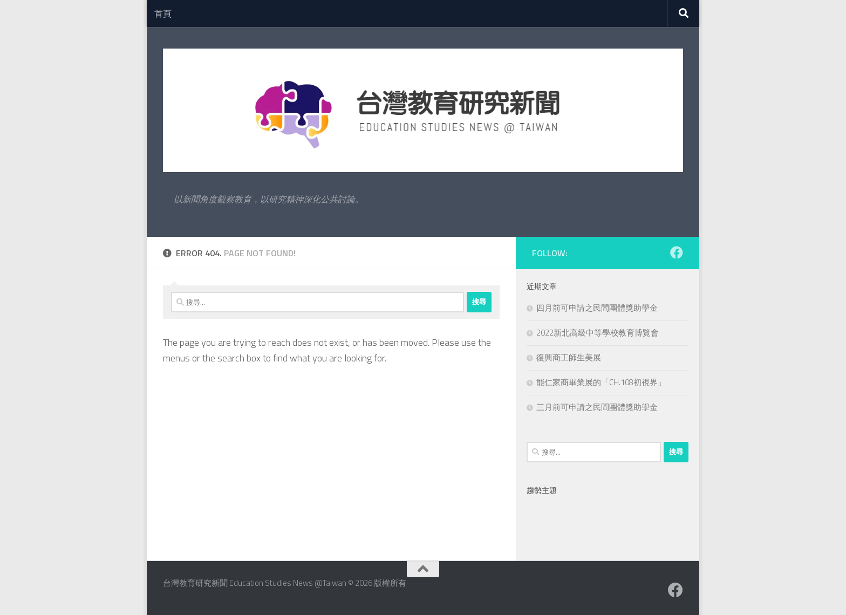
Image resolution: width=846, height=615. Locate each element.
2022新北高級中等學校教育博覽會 (597, 332)
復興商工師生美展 (568, 357)
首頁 (163, 13)
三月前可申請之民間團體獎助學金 (597, 407)
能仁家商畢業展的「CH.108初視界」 (601, 382)
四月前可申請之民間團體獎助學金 (597, 308)
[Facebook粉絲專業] (676, 252)
